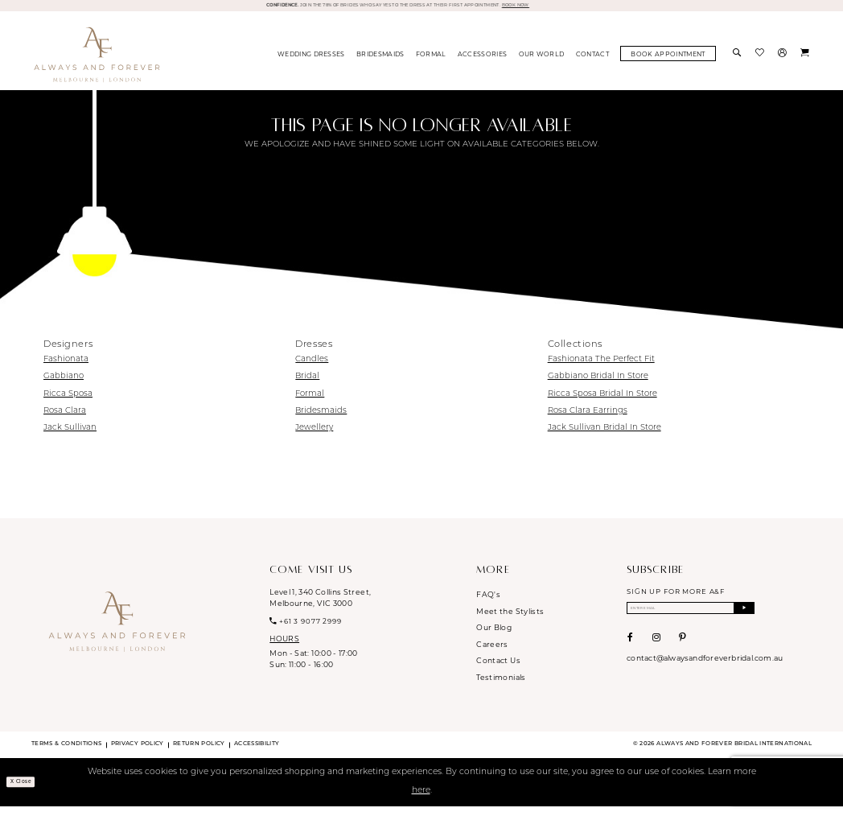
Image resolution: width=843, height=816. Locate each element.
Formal (309, 402)
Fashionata (65, 368)
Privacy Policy (137, 753)
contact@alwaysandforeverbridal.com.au (705, 675)
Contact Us (498, 669)
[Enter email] (691, 621)
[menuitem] (311, 62)
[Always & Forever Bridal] (96, 62)
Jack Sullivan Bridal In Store (604, 436)
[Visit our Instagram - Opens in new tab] (656, 654)
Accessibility (257, 753)
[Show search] (738, 62)
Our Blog (494, 636)
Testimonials (500, 686)
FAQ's (488, 603)
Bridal (307, 385)
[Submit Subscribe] (743, 621)
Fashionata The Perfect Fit (601, 368)
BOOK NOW (599, 9)
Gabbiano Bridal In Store (598, 385)
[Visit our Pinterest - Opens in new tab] (682, 654)
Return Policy (199, 753)
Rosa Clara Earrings (587, 419)
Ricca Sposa (68, 402)
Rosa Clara (64, 419)
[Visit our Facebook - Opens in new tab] (630, 654)
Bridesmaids (321, 419)
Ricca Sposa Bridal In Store (602, 402)
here (421, 799)
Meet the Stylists (510, 620)
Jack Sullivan (70, 436)
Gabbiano (63, 385)
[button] (783, 62)
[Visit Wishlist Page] (761, 62)
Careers (492, 653)
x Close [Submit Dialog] (31, 790)
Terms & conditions (66, 753)
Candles (311, 368)
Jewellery (314, 436)
